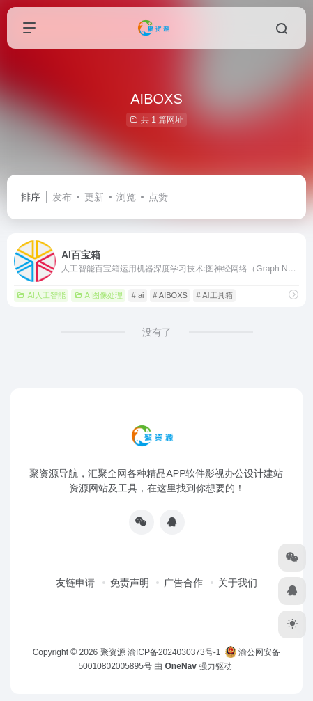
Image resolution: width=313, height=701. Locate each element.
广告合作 (183, 582)
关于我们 (237, 582)
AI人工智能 (41, 295)
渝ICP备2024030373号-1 (174, 652)
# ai (138, 295)
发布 (62, 197)
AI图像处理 (99, 295)
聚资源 (112, 652)
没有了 (156, 332)
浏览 (126, 197)
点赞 (158, 197)
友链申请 (75, 582)
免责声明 (129, 582)
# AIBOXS (170, 295)
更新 (94, 197)
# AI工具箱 (215, 295)
